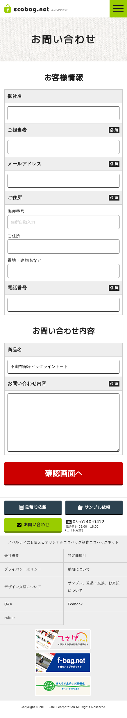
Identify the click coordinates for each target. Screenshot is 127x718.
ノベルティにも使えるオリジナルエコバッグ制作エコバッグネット (63, 542)
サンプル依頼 (94, 507)
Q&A (8, 604)
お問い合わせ (33, 524)
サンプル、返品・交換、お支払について (94, 587)
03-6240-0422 (89, 522)
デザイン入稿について (22, 587)
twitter (9, 618)
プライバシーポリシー (22, 569)
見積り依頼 (32, 507)
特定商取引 (77, 556)
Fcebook (75, 604)
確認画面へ (64, 473)
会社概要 (11, 556)
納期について (79, 569)
